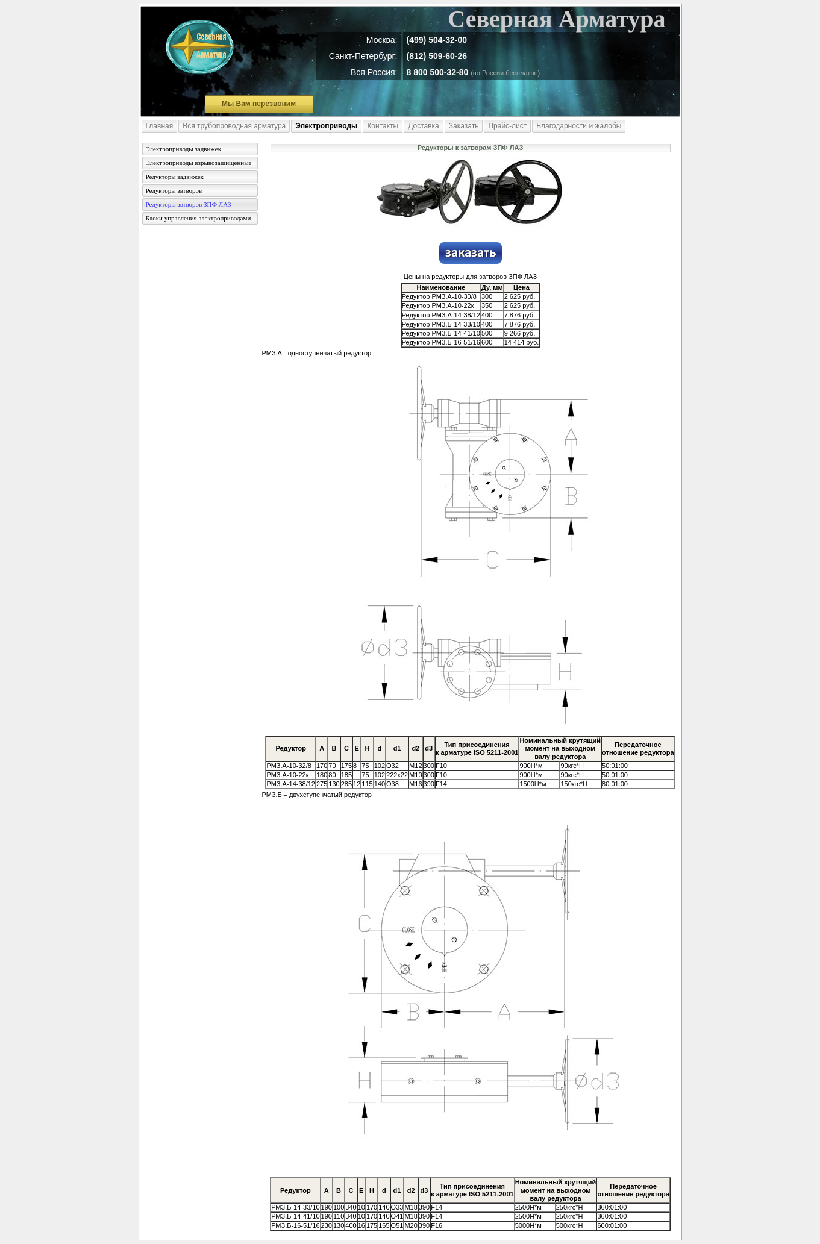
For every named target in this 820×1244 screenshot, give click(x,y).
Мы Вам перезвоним (259, 103)
